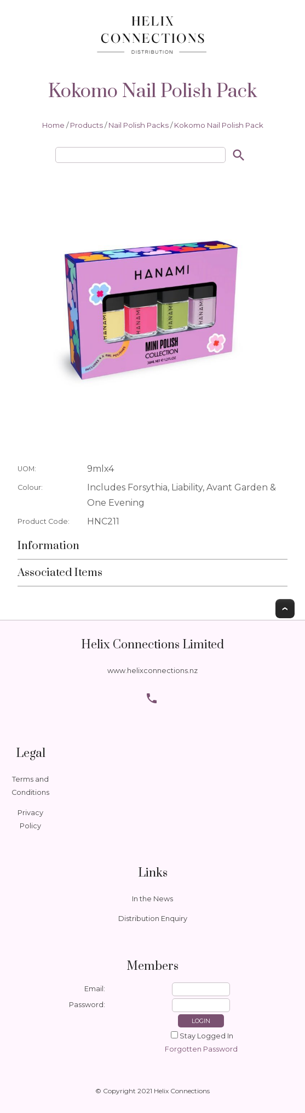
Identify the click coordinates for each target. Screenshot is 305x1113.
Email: (94, 989)
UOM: (27, 469)
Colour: (30, 487)
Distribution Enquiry (152, 918)
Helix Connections (182, 1091)
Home (53, 125)
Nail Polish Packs (138, 125)
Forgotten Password (201, 1049)
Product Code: (44, 521)
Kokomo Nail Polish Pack (218, 125)
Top (285, 608)
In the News (152, 899)
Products (86, 125)
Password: (87, 1005)
